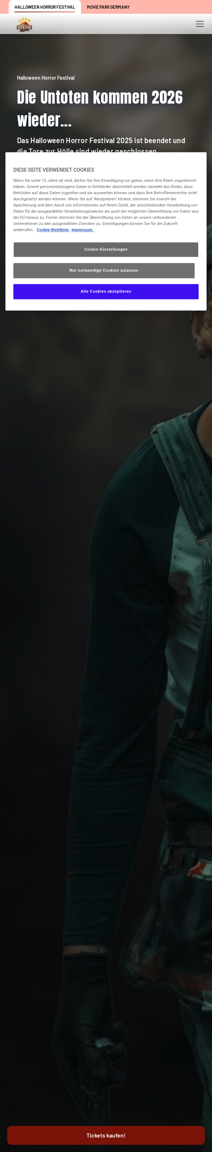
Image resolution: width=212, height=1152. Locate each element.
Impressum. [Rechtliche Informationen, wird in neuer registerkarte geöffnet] (83, 229)
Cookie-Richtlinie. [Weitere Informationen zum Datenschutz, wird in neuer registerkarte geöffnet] (53, 229)
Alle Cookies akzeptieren (106, 291)
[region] (106, 231)
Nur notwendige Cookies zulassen (104, 270)
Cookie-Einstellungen (106, 249)
